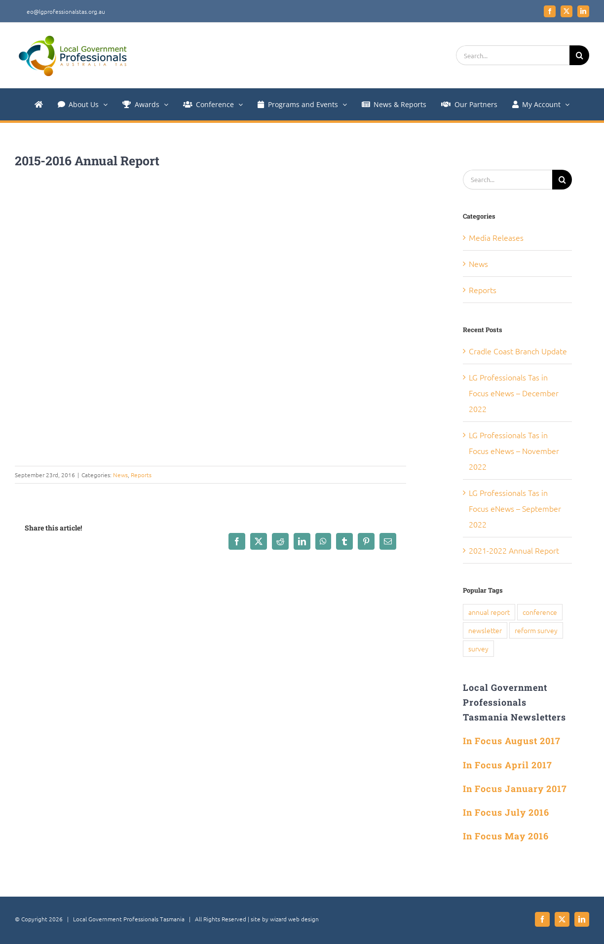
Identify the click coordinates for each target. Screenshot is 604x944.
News (120, 475)
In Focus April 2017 (507, 765)
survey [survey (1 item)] (478, 648)
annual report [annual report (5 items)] (489, 612)
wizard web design (294, 919)
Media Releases (496, 237)
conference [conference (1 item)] (540, 612)
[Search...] (512, 55)
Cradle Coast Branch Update (518, 350)
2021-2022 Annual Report (514, 550)
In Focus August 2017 (512, 741)
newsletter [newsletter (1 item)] (485, 630)
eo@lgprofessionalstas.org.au (66, 11)
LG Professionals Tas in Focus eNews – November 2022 (514, 450)
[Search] (579, 55)
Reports (141, 475)
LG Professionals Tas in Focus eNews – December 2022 (514, 393)
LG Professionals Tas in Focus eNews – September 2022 (515, 508)
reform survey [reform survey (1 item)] (536, 630)
